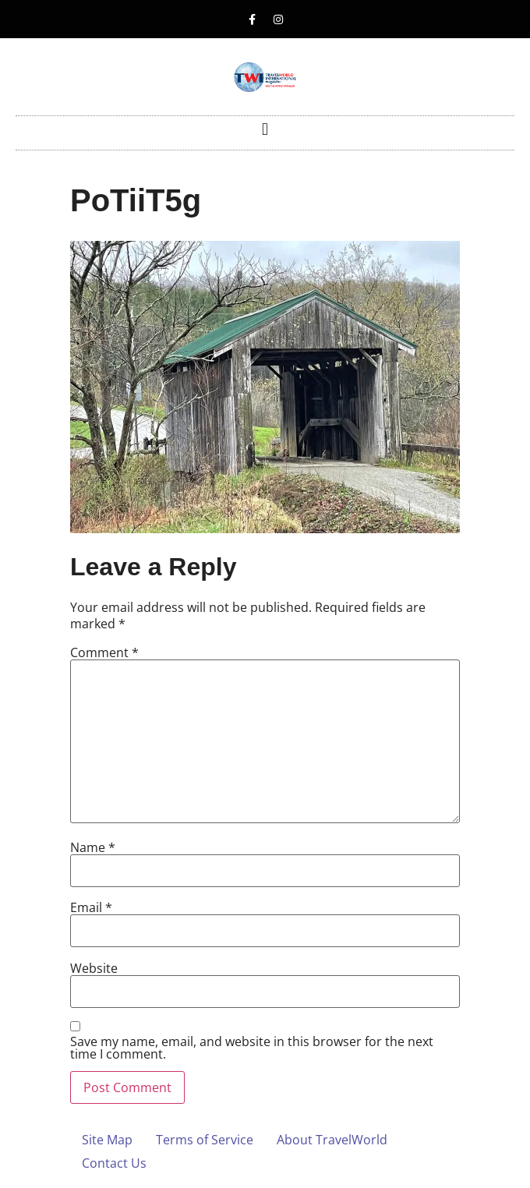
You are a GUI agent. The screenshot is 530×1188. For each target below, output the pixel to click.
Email (91, 907)
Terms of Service (204, 1139)
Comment (104, 652)
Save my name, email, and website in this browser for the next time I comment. (251, 1047)
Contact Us (114, 1163)
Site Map (107, 1139)
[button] (264, 129)
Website (94, 968)
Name (92, 847)
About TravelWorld (332, 1139)
